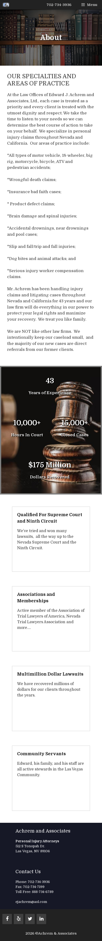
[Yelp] (18, 919)
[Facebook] (7, 919)
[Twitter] (30, 919)
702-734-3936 (59, 5)
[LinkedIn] (41, 919)
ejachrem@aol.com (31, 902)
